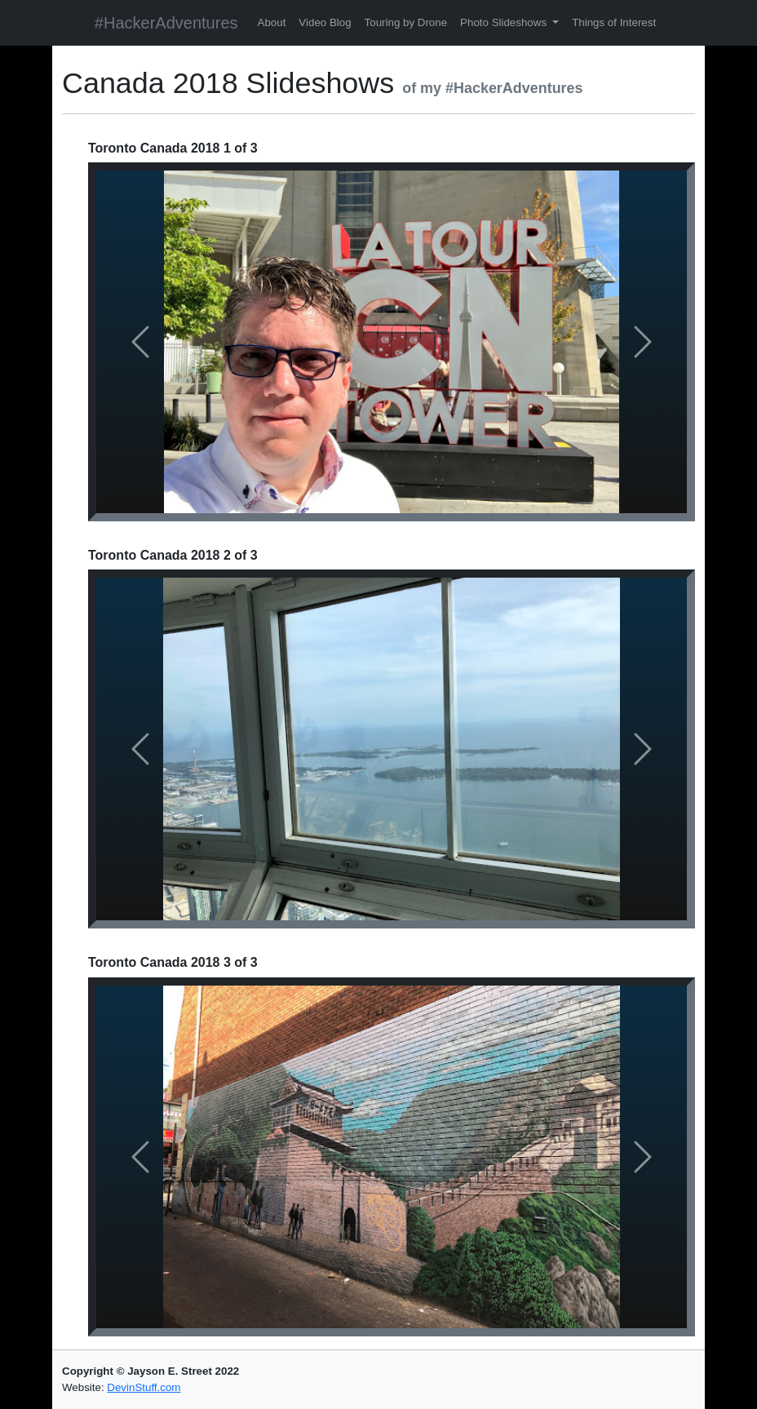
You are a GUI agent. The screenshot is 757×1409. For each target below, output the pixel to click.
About (272, 22)
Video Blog (325, 22)
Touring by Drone (406, 22)
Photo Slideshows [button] (505, 22)
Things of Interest (614, 22)
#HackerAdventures (166, 23)
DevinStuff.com (143, 1387)
